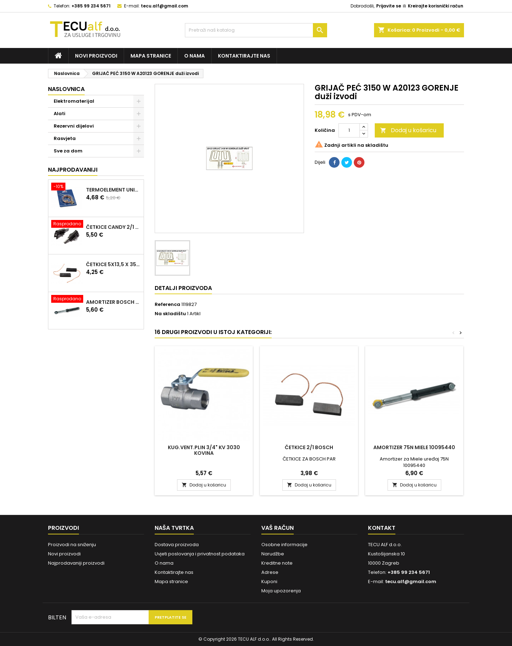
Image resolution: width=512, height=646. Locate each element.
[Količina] (349, 130)
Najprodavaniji (72, 170)
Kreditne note (277, 563)
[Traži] (256, 30)
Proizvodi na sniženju (72, 544)
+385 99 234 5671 (91, 6)
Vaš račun (277, 528)
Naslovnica (66, 89)
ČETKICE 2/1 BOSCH (309, 447)
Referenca (167, 304)
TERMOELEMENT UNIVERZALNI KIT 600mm (113, 190)
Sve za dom (68, 150)
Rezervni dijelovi (74, 126)
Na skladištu (170, 314)
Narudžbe (272, 553)
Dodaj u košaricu (408, 130)
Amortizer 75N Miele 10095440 (414, 447)
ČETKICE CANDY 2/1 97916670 (113, 227)
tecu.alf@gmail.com (164, 6)
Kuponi (269, 581)
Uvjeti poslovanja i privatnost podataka (200, 553)
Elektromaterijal (74, 101)
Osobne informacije (284, 544)
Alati (59, 113)
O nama (194, 55)
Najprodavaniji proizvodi (76, 563)
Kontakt (381, 528)
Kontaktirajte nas (244, 55)
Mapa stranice (150, 55)
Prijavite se (388, 6)
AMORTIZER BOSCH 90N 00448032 (113, 302)
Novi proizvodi (96, 55)
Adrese (269, 572)
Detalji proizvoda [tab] (183, 288)
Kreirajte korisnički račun (435, 6)
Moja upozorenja (281, 590)
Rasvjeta (65, 138)
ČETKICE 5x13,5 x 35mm (113, 264)
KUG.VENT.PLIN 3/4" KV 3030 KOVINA (204, 450)
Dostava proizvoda (177, 544)
